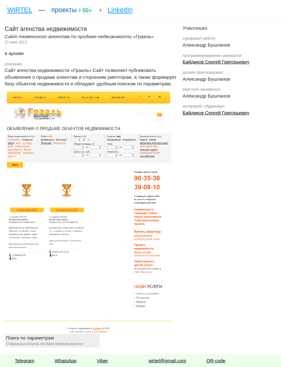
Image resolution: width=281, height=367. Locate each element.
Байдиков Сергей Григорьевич (216, 61)
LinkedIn (120, 10)
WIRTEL (19, 10)
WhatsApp (65, 360)
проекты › (72, 10)
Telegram (24, 360)
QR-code (215, 360)
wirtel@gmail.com (167, 360)
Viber (102, 360)
